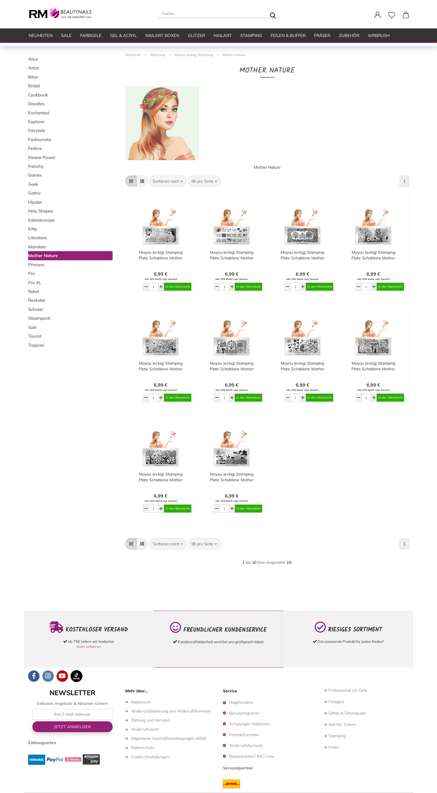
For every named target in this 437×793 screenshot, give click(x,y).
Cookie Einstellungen (150, 756)
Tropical (36, 345)
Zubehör (349, 35)
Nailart (223, 35)
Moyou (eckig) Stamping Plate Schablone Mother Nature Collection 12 (161, 255)
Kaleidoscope (41, 220)
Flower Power (41, 157)
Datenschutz (142, 747)
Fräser (322, 35)
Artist (33, 68)
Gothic (34, 193)
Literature (37, 237)
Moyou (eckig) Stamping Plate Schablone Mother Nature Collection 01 (373, 366)
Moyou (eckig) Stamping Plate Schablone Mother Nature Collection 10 (302, 366)
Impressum (141, 702)
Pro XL (34, 282)
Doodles (36, 103)
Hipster (35, 202)
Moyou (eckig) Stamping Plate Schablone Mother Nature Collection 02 (161, 366)
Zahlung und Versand (150, 720)
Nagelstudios (241, 702)
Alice (33, 59)
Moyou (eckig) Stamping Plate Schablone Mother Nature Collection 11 (302, 255)
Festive (35, 148)
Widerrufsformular (246, 745)
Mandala (37, 246)
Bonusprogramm (244, 713)
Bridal (34, 85)
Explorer (36, 121)
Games (35, 175)
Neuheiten (41, 35)
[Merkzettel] (392, 15)
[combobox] (168, 181)
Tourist (35, 336)
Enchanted (38, 112)
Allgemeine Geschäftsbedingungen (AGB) (168, 738)
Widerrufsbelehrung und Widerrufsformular (171, 711)
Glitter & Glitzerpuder (345, 713)
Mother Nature (43, 255)
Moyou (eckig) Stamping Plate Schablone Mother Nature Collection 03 (161, 477)
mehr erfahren (88, 646)
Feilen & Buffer (288, 35)
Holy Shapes (40, 211)
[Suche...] (273, 13)
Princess (36, 264)
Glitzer (196, 35)
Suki (32, 327)
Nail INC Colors (340, 724)
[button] (377, 15)
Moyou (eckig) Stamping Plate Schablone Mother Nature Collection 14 (373, 255)
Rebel (33, 291)
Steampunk (39, 318)
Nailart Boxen (162, 35)
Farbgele (91, 35)
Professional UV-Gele (345, 690)
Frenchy (36, 166)
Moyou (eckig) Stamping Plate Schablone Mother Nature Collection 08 (232, 477)
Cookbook (38, 95)
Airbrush (379, 35)
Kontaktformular (244, 734)
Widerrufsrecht (145, 729)
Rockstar (36, 300)
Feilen (331, 747)
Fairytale (36, 130)
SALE (66, 35)
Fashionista (39, 139)
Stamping (251, 35)
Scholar (35, 309)
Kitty (32, 229)
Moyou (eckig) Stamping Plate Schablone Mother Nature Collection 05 (232, 366)
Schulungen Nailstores (249, 723)
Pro (31, 273)
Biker (33, 77)
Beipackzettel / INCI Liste (251, 756)
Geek (33, 184)
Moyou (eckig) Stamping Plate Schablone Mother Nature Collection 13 (232, 255)
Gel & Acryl (123, 35)
